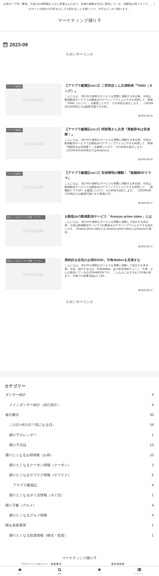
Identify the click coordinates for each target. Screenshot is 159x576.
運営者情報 (117, 563)
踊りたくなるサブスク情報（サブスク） (81, 475)
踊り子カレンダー (81, 435)
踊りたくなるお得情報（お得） (79, 455)
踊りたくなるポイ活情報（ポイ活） (81, 495)
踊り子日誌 (81, 445)
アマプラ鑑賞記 (83, 485)
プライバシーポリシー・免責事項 (41, 563)
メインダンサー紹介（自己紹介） (81, 405)
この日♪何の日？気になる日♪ (81, 425)
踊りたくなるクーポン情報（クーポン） (81, 465)
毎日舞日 (79, 415)
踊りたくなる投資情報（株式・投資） (81, 535)
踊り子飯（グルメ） (79, 505)
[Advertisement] (79, 66)
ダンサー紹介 (79, 394)
